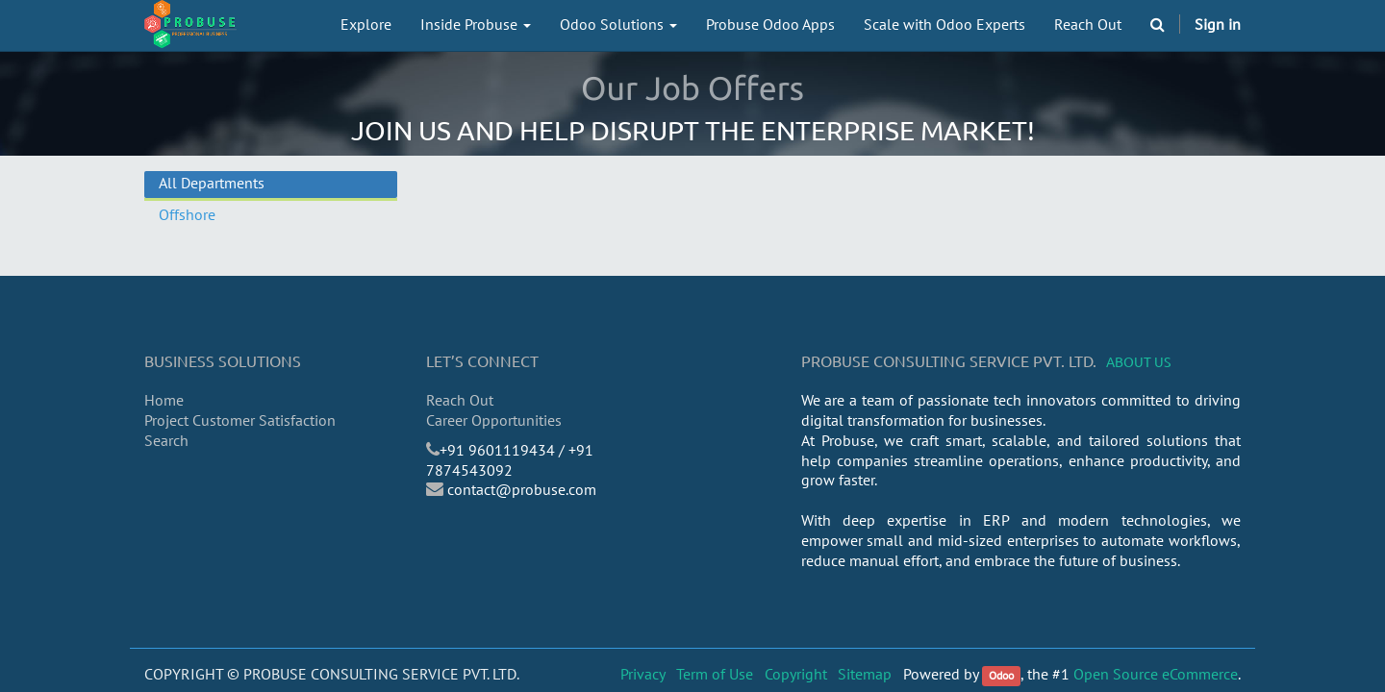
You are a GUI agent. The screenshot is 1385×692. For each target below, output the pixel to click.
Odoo (1001, 675)
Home (164, 399)
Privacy (643, 673)
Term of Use (714, 673)
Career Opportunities (494, 420)
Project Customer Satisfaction (240, 420)
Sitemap (865, 673)
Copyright (796, 673)
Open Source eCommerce (1155, 673)
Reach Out (459, 399)
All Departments (211, 182)
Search (166, 440)
